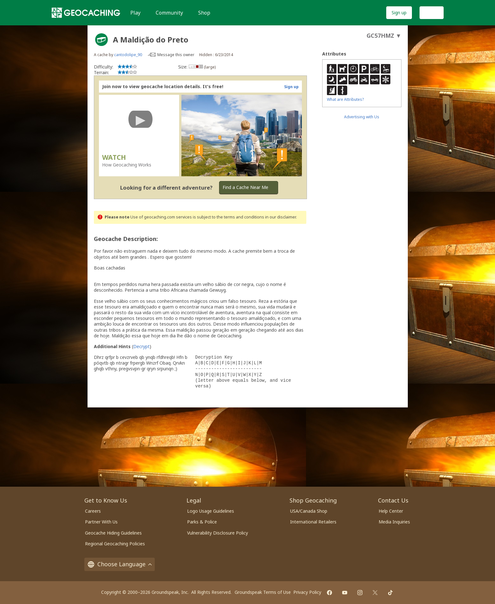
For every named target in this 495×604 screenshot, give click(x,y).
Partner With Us (101, 522)
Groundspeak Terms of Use (263, 592)
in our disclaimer (280, 217)
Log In (431, 13)
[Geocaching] (86, 12)
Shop (204, 12)
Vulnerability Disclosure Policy (217, 533)
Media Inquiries (394, 522)
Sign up (399, 13)
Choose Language (119, 564)
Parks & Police (202, 522)
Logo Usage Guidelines (210, 511)
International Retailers (313, 522)
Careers (93, 511)
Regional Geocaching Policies (115, 544)
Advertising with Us (361, 117)
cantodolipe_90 (128, 54)
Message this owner (175, 54)
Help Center (391, 511)
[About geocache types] (101, 39)
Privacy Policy (307, 592)
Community (169, 12)
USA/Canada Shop (308, 511)
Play (135, 12)
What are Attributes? (345, 99)
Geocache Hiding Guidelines (113, 533)
